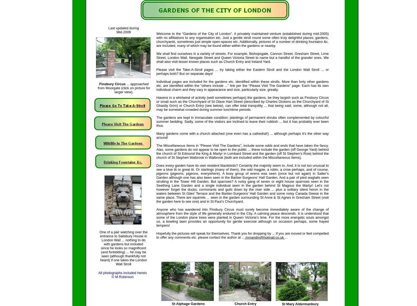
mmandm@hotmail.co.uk (264, 237)
